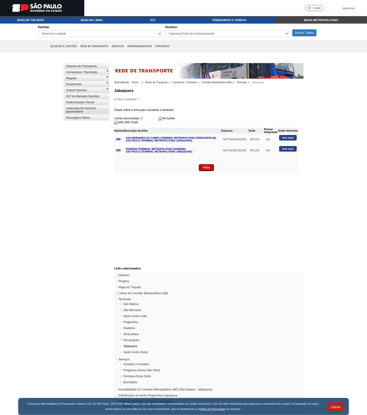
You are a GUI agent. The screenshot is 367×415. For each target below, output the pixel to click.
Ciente (336, 407)
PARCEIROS (162, 46)
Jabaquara (258, 82)
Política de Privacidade (211, 409)
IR (8, 11)
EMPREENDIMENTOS (139, 46)
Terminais (241, 82)
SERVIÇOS (118, 46)
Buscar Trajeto (304, 32)
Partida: (44, 27)
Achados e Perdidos (136, 364)
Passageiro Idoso (78, 117)
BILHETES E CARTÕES (63, 46)
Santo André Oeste (135, 352)
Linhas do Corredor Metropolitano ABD (143, 293)
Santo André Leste (135, 316)
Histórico (124, 275)
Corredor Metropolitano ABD (217, 82)
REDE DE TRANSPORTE (94, 46)
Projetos (123, 281)
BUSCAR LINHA (92, 20)
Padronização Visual (80, 102)
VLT (153, 20)
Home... (136, 82)
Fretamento (74, 84)
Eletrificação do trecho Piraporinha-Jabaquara (147, 395)
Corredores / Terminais (82, 72)
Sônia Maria (131, 334)
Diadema (129, 328)
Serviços (124, 359)
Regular (71, 78)
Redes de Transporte (156, 82)
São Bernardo (132, 310)
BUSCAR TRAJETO (30, 20)
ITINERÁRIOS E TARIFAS (229, 20)
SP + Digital (314, 8)
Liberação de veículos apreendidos (81, 110)
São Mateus (131, 304)
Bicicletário (130, 382)
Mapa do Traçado (129, 287)
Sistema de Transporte (81, 66)
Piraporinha (130, 322)
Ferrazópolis (131, 340)
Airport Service (76, 90)
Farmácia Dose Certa (137, 376)
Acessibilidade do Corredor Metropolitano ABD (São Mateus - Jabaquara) (165, 389)
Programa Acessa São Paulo (141, 370)
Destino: (171, 27)
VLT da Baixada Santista (82, 96)
